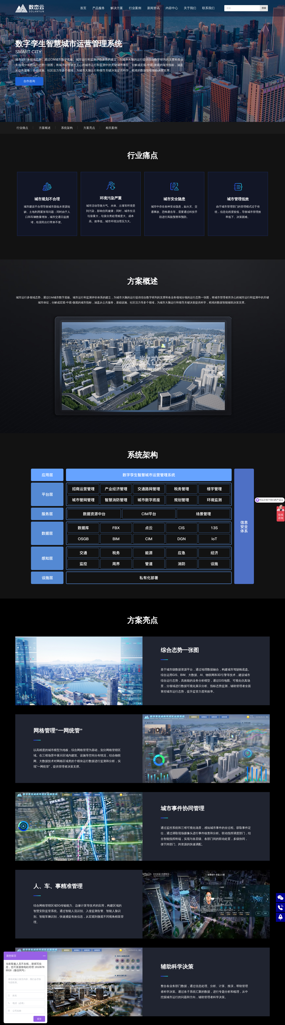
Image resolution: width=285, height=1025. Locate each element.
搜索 (264, 8)
